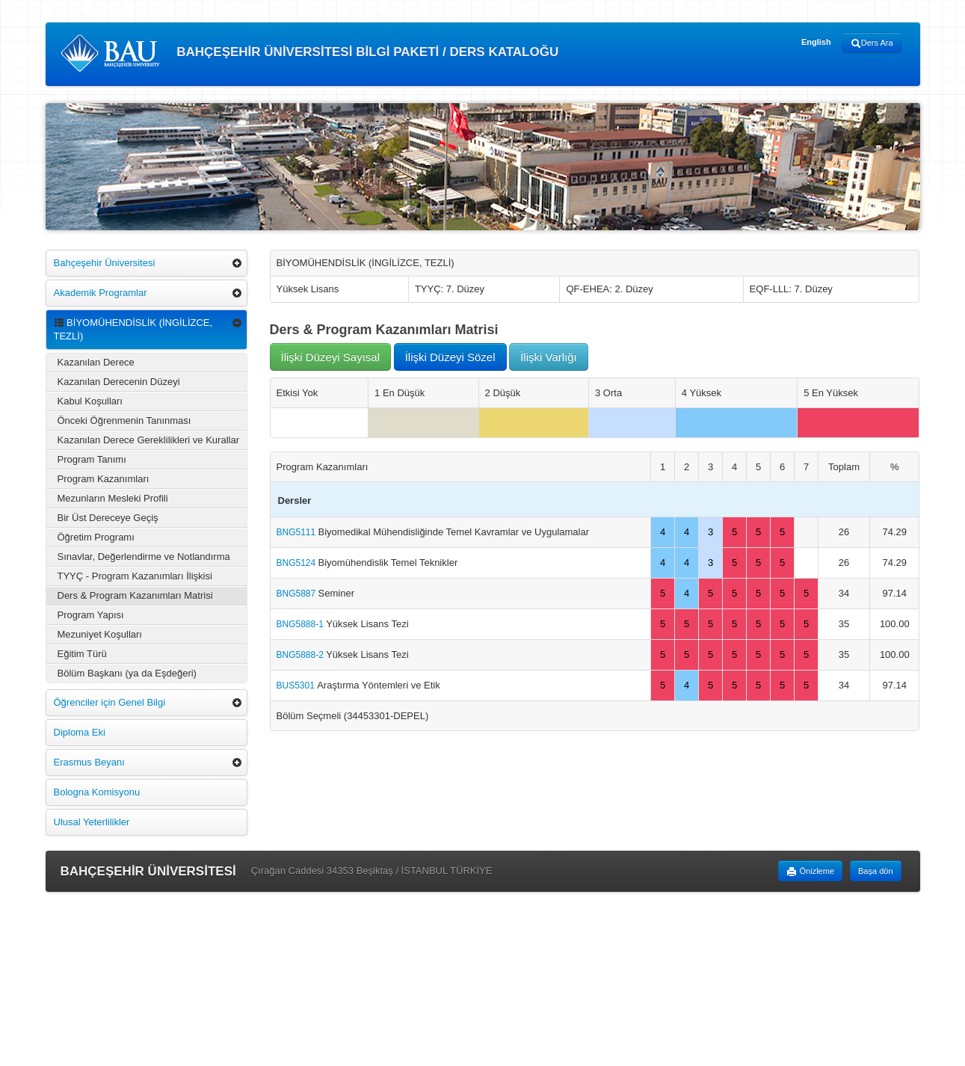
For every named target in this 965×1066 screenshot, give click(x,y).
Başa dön (875, 870)
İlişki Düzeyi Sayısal (330, 357)
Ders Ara (872, 43)
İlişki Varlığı (548, 357)
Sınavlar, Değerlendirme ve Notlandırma (144, 556)
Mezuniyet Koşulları (100, 634)
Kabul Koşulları (90, 401)
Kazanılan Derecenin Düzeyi (119, 381)
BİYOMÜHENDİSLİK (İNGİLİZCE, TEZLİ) (133, 329)
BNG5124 (297, 563)
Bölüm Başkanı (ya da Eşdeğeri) (127, 673)
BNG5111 (297, 532)
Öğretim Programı (96, 537)
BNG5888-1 (302, 624)
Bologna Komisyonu (97, 792)
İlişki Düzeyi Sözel (450, 357)
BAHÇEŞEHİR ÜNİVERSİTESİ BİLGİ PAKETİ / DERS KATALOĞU (310, 53)
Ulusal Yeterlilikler (92, 822)
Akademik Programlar (100, 292)
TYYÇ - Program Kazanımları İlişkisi (135, 576)
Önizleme (810, 871)
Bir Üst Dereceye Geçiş (108, 517)
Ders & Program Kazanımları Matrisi (135, 595)
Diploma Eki (79, 732)
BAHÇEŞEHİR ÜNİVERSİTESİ (148, 871)
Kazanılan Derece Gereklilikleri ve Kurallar (149, 440)
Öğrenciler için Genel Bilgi (110, 702)
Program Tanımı (92, 459)
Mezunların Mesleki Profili (113, 498)
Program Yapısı (91, 614)
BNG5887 (297, 593)
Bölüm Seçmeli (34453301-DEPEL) (353, 715)
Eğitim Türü (82, 653)
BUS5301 (297, 685)
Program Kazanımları (103, 478)
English (816, 41)
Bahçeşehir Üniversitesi (104, 262)
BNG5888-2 (302, 655)
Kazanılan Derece (96, 362)
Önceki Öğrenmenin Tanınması (124, 420)
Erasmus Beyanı (89, 762)
